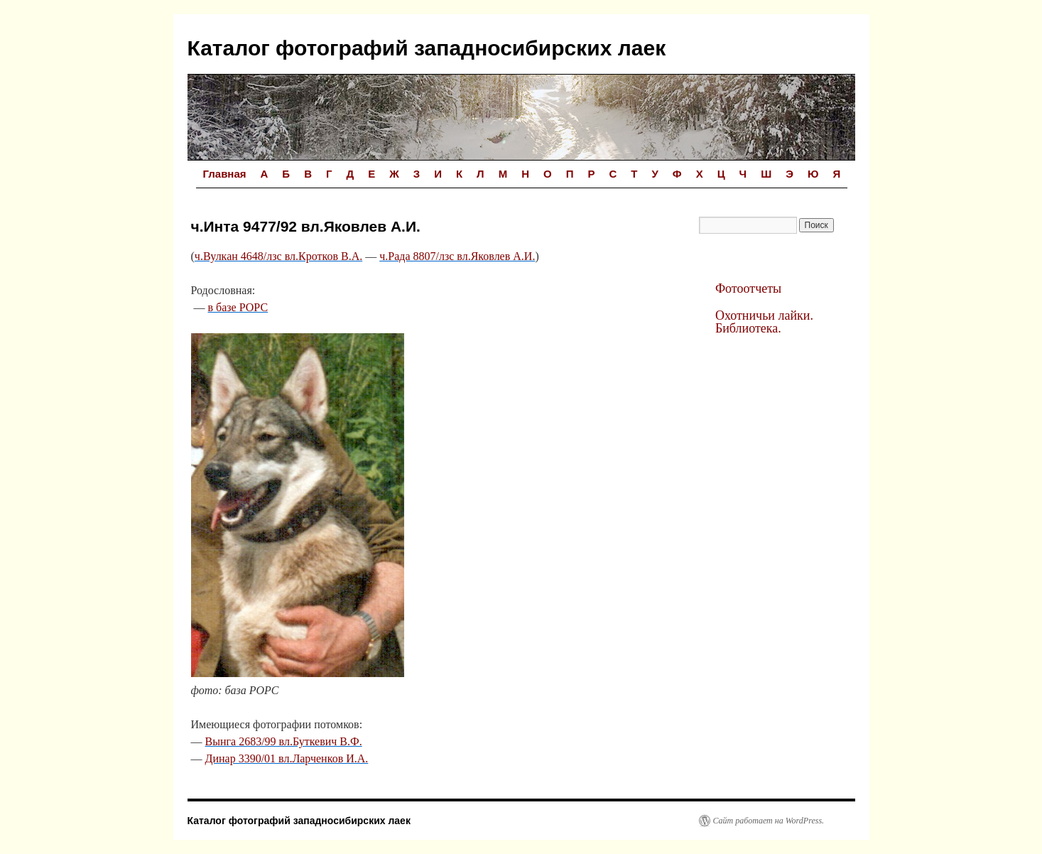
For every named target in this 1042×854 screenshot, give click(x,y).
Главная (224, 174)
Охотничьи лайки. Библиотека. (764, 321)
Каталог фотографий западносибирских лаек (427, 48)
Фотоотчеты (748, 288)
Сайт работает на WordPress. (769, 821)
